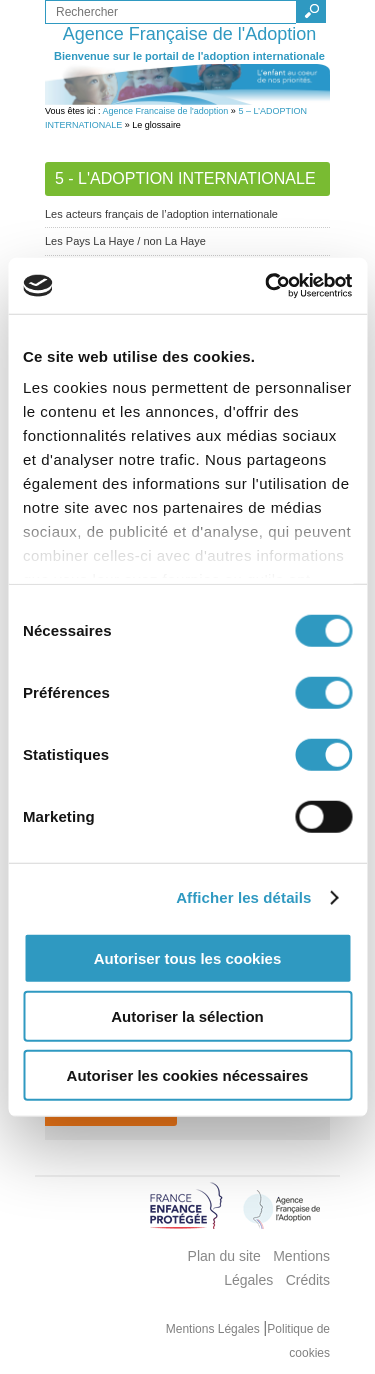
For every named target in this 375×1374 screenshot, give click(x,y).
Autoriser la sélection (187, 1016)
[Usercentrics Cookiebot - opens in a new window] (267, 286)
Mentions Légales (214, 1329)
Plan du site (224, 1256)
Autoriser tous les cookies (188, 957)
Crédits (308, 1280)
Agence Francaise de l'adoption (166, 111)
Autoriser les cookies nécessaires (188, 1074)
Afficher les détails (243, 897)
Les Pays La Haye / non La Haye (125, 241)
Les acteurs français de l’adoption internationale (161, 214)
